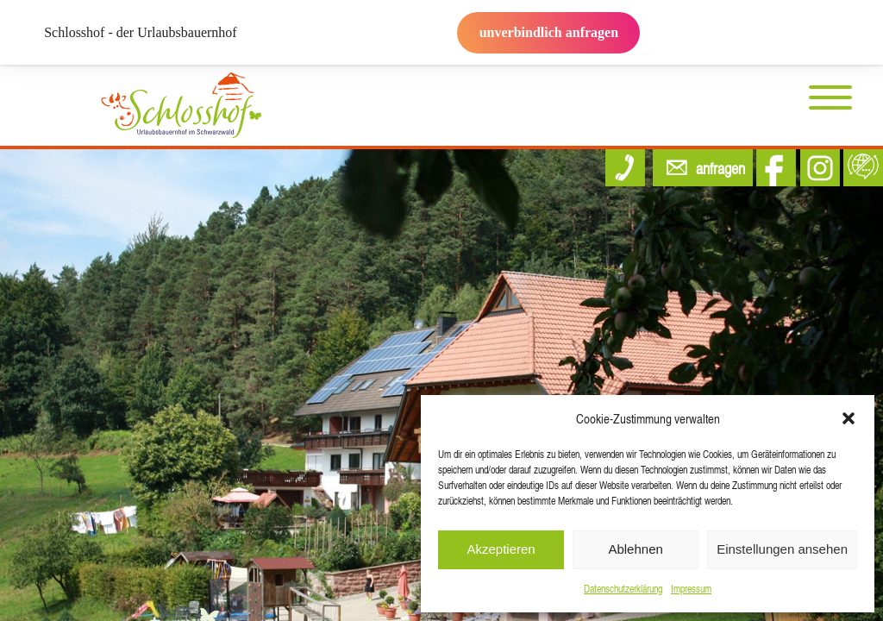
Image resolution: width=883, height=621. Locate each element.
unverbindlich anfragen (548, 32)
